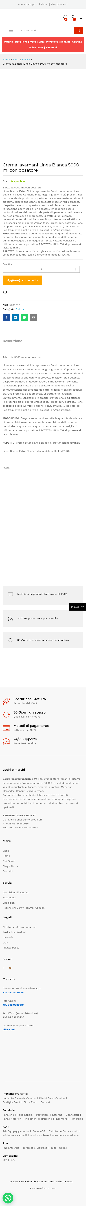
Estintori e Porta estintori (64, 1131)
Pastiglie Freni (11, 1102)
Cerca (78, 30)
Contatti (63, 4)
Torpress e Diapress (35, 1147)
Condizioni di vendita (15, 892)
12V (5, 1160)
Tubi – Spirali (59, 1147)
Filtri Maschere (39, 1135)
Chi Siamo (42, 4)
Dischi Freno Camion (52, 1098)
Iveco (33, 41)
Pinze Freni (30, 1102)
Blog (53, 4)
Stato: (6, 181)
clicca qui (9, 1029)
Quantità (7, 264)
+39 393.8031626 (13, 992)
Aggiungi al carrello (22, 280)
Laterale (57, 1114)
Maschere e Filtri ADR (65, 1135)
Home (21, 4)
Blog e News (10, 866)
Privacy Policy (11, 947)
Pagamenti (9, 897)
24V (12, 1160)
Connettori (72, 1114)
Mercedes (52, 41)
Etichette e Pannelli (15, 1135)
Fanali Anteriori (12, 1118)
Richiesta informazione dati (19, 927)
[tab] (14, 342)
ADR (40, 47)
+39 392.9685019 (13, 1004)
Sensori (45, 1102)
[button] (8, 1198)
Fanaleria (8, 1114)
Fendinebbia (24, 1114)
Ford (24, 41)
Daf (17, 41)
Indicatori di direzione (38, 1118)
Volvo (32, 47)
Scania (76, 41)
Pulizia (20, 309)
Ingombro (61, 1118)
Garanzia (8, 937)
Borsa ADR (38, 1131)
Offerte (8, 41)
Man (41, 41)
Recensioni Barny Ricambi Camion (24, 907)
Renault (65, 41)
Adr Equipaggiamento (16, 1131)
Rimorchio (77, 1118)
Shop (30, 4)
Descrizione (12, 341)
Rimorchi (51, 47)
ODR (5, 942)
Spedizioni (9, 902)
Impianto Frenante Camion (19, 1098)
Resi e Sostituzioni (14, 932)
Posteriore (42, 1114)
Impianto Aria (11, 1147)
